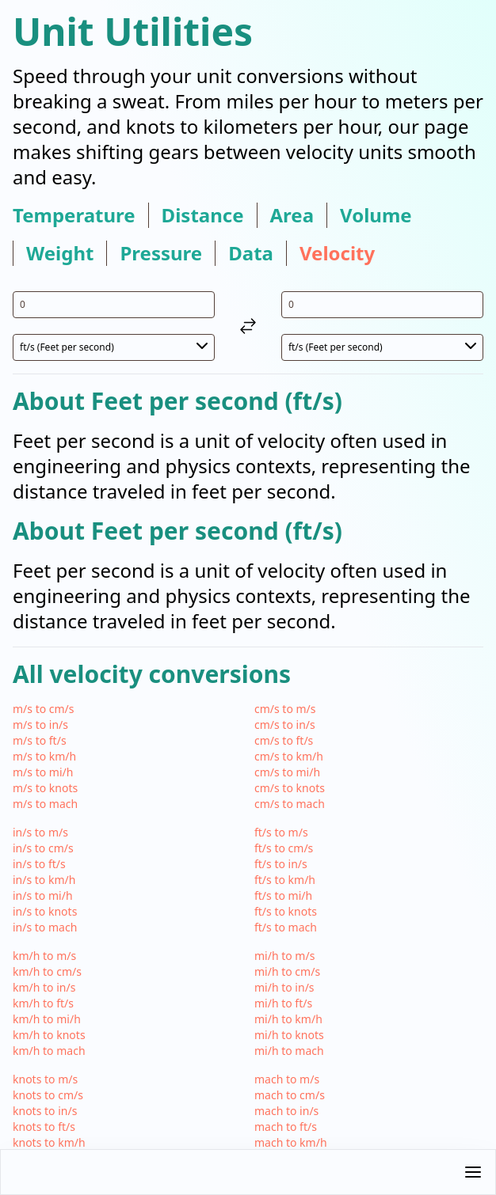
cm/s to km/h (288, 756)
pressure (161, 253)
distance (203, 215)
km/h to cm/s (47, 971)
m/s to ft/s (40, 740)
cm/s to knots (289, 787)
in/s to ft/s (39, 863)
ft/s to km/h (284, 879)
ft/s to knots (285, 911)
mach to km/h (290, 1142)
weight (59, 253)
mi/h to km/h (288, 1018)
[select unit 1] (114, 347)
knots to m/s (45, 1079)
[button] (248, 1172)
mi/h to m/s (284, 955)
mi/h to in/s (284, 987)
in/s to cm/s (43, 847)
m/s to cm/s (43, 708)
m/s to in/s (40, 724)
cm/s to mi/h (287, 772)
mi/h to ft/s (283, 1003)
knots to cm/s (48, 1094)
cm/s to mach (289, 803)
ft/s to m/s (281, 832)
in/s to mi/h (43, 895)
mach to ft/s (285, 1126)
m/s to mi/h (43, 772)
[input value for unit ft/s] (114, 304)
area (292, 215)
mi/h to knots (289, 1034)
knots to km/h (49, 1142)
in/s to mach (45, 927)
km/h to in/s (44, 987)
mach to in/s (286, 1110)
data (250, 253)
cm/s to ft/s (283, 740)
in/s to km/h (44, 879)
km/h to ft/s (43, 1003)
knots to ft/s (44, 1126)
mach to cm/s (289, 1094)
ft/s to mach (285, 927)
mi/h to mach (289, 1050)
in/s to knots (45, 911)
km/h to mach (49, 1050)
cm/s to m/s (285, 708)
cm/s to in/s (284, 724)
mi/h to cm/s (287, 971)
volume (376, 215)
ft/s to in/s (280, 863)
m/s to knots (45, 787)
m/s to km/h (44, 756)
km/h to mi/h (47, 1018)
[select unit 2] (382, 347)
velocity (337, 253)
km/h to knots (49, 1034)
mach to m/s (286, 1079)
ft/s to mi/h (283, 895)
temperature (74, 215)
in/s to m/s (40, 832)
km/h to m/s (44, 955)
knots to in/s (45, 1110)
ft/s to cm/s (283, 847)
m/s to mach (45, 803)
